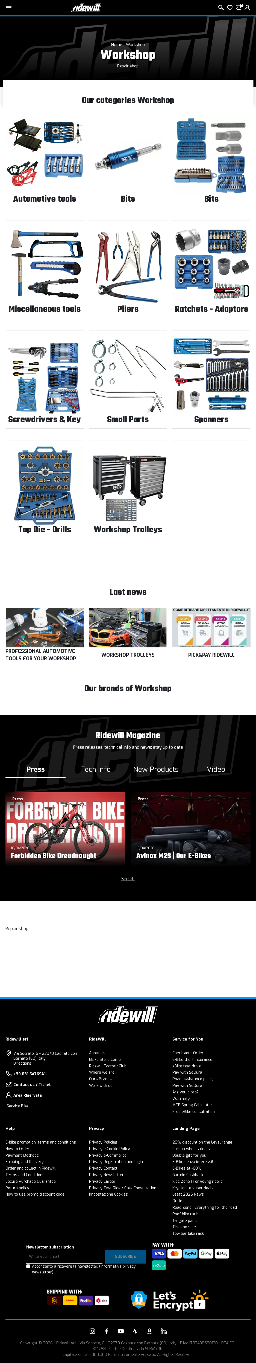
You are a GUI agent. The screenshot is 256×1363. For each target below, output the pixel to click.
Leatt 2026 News (188, 1194)
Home (116, 44)
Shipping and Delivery (24, 1161)
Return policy (17, 1188)
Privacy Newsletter (106, 1175)
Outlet (178, 1201)
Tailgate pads (184, 1220)
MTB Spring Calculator (192, 1105)
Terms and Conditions (25, 1175)
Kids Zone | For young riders (197, 1181)
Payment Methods (22, 1155)
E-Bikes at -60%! (187, 1168)
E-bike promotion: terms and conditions (40, 1142)
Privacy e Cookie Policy (109, 1148)
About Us (97, 1053)
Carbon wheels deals (191, 1148)
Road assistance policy (193, 1079)
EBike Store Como (105, 1059)
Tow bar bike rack (188, 1233)
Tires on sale (184, 1227)
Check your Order (188, 1053)
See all (128, 879)
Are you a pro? (185, 1092)
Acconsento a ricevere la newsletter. (84, 1269)
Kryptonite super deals (193, 1188)
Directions (22, 1063)
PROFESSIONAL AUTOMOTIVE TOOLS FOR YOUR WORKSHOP (40, 655)
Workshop (135, 44)
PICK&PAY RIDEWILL (211, 655)
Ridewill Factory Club (107, 1066)
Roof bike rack (185, 1214)
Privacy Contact (103, 1168)
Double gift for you (189, 1155)
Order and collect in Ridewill (30, 1168)
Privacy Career (102, 1181)
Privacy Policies (103, 1142)
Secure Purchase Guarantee (30, 1181)
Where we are (101, 1072)
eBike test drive (186, 1066)
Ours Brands (100, 1079)
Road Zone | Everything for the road (204, 1207)
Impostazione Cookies (108, 1194)
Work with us (101, 1085)
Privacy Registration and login (116, 1161)
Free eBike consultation (193, 1111)
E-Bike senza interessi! (192, 1161)
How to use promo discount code (34, 1194)
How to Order (17, 1148)
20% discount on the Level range (202, 1142)
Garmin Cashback (187, 1175)
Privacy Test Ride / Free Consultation (122, 1188)
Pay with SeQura (187, 1072)
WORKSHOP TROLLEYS (128, 655)
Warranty (181, 1098)
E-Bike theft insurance (192, 1059)
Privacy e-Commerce (107, 1155)
